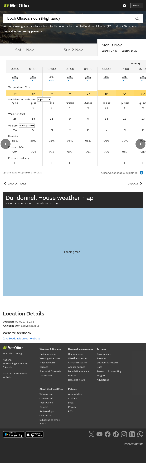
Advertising (103, 379)
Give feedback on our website (21, 338)
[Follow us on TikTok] (116, 434)
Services (101, 349)
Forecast (134, 184)
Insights (101, 375)
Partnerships (47, 411)
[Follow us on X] (92, 434)
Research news (76, 379)
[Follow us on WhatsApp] (140, 434)
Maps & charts (47, 362)
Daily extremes (15, 184)
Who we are (46, 394)
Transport (102, 358)
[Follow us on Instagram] (124, 434)
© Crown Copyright (133, 443)
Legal (71, 402)
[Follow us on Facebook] (108, 434)
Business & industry (107, 362)
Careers (44, 407)
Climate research (77, 362)
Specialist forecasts (50, 371)
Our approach (75, 354)
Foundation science (78, 371)
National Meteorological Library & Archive (15, 363)
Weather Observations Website (15, 375)
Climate (44, 366)
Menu (136, 5)
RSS (70, 411)
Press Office (46, 402)
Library (72, 375)
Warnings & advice (50, 358)
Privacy (72, 407)
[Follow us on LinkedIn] (133, 434)
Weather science (77, 358)
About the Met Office (51, 389)
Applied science (76, 366)
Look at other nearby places (23, 31)
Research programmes (80, 349)
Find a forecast (48, 354)
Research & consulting (109, 371)
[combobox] (67, 18)
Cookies (72, 398)
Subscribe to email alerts (50, 421)
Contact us (46, 415)
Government (104, 354)
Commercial (46, 398)
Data (99, 366)
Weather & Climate (50, 349)
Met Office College (13, 353)
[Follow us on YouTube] (100, 434)
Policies (72, 389)
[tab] (24, 50)
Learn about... (47, 375)
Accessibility (75, 394)
